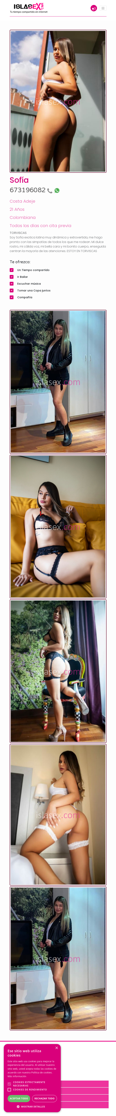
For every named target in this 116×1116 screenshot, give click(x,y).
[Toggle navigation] (103, 8)
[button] (32, 1106)
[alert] (32, 1078)
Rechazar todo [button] (44, 1098)
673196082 (32, 190)
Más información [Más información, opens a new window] (17, 1076)
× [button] (56, 1048)
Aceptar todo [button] (19, 1098)
